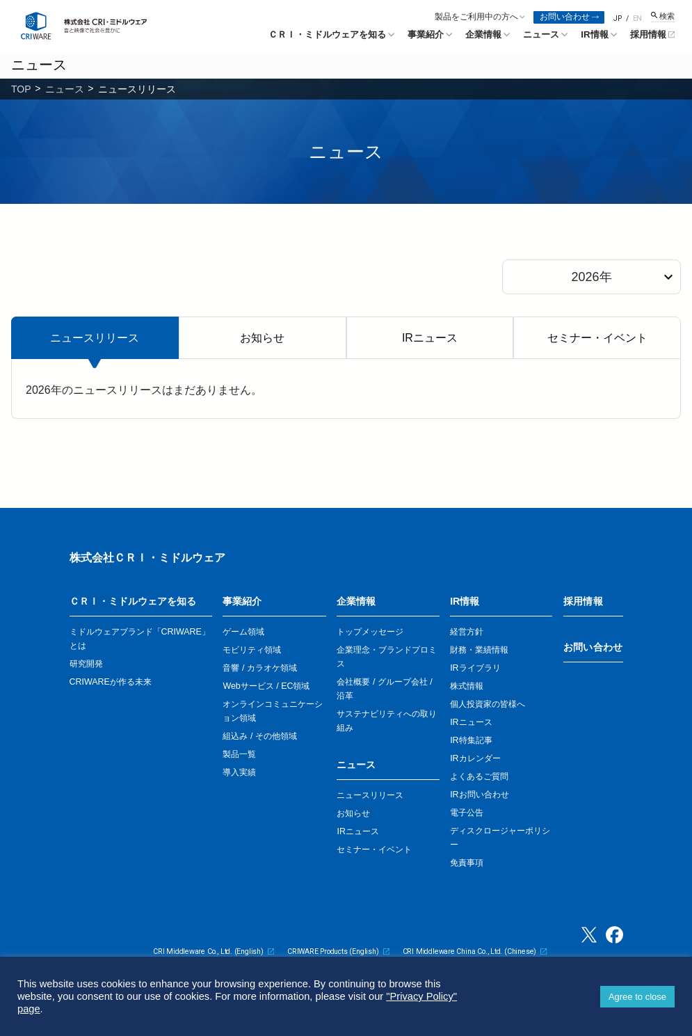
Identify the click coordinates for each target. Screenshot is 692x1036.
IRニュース (430, 338)
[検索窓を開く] (663, 17)
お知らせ (262, 338)
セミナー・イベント (597, 338)
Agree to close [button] (637, 996)
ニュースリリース (94, 338)
